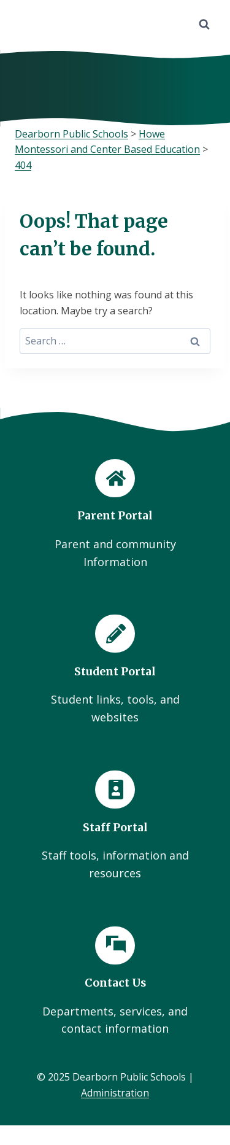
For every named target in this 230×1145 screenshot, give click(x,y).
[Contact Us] (115, 982)
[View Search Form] (204, 25)
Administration (115, 1093)
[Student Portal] (115, 670)
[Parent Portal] (115, 515)
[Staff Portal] (115, 826)
